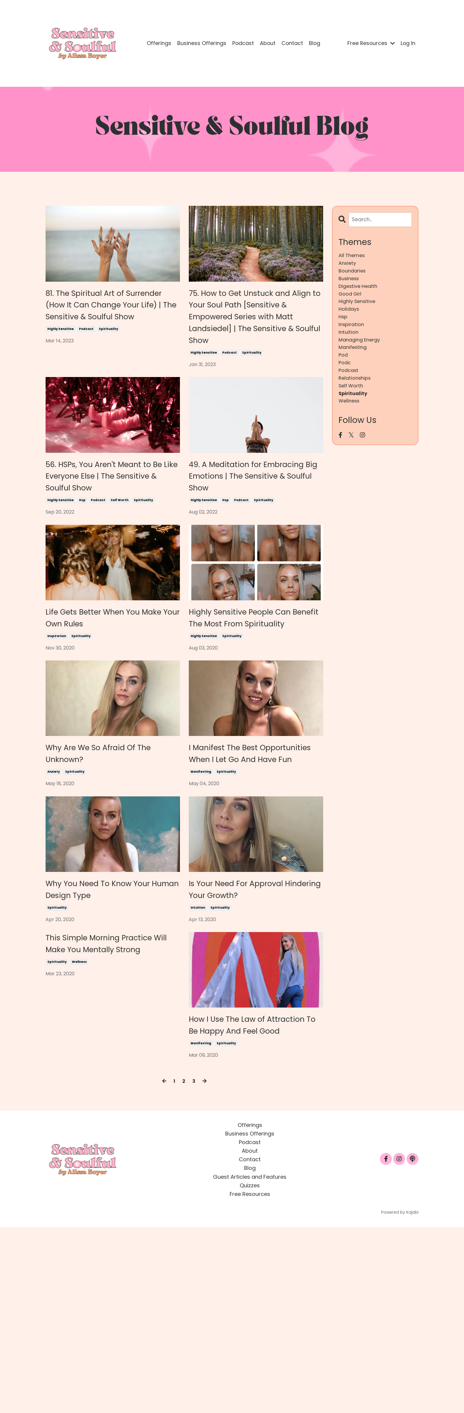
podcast (86, 362)
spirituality (108, 362)
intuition (198, 1066)
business (350, 282)
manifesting (201, 903)
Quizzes (250, 1371)
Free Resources (370, 43)
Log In (407, 43)
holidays (350, 316)
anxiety (53, 886)
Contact (292, 43)
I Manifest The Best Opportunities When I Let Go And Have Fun (254, 871)
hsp (82, 576)
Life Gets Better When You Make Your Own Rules (103, 707)
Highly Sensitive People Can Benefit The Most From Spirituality (250, 707)
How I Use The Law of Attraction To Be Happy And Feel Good (250, 1198)
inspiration (56, 739)
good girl (351, 299)
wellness (79, 1148)
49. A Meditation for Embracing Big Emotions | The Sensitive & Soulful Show (254, 536)
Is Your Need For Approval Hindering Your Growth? (254, 1034)
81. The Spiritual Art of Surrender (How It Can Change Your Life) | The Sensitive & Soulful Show (110, 321)
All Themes (353, 256)
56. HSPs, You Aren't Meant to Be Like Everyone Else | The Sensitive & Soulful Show (110, 536)
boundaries (353, 273)
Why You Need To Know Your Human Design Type (109, 1034)
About (267, 43)
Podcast (242, 43)
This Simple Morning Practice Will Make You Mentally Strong (106, 1116)
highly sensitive (60, 362)
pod (344, 367)
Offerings (158, 43)
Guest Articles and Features (249, 1362)
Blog (314, 43)
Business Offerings (200, 43)
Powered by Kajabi (399, 1398)
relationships (356, 393)
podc (345, 376)
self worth (119, 576)
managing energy (361, 350)
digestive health (360, 290)
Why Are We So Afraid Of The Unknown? (111, 863)
